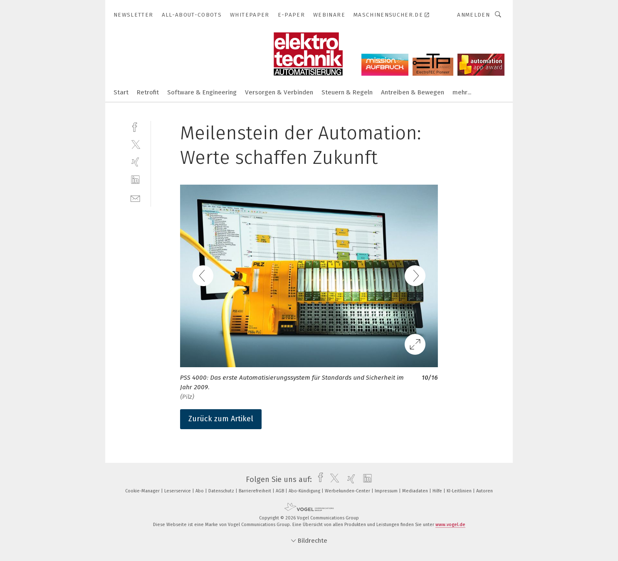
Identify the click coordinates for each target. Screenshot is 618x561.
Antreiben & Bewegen (412, 92)
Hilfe (438, 491)
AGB (280, 491)
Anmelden (473, 14)
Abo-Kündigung (305, 491)
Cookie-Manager (143, 491)
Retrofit (148, 92)
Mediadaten (415, 491)
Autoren (484, 491)
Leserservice (178, 491)
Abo (200, 491)
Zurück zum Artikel (220, 418)
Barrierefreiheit (255, 491)
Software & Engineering (202, 92)
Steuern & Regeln (347, 92)
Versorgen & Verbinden (279, 92)
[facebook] (135, 126)
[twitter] (135, 144)
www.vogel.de (450, 524)
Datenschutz (221, 491)
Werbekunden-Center (348, 491)
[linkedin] (135, 180)
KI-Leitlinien (460, 491)
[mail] (135, 198)
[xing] (135, 162)
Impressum (387, 491)
